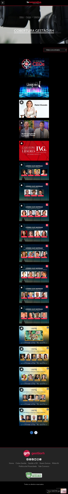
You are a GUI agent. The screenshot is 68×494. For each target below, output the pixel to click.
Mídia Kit (55, 463)
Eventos (28, 17)
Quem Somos (44, 463)
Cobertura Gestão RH (41, 17)
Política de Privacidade (28, 466)
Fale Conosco (43, 466)
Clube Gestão (21, 463)
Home (11, 463)
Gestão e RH (33, 463)
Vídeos (21, 17)
